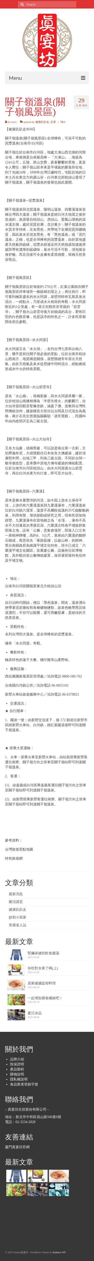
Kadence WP (59, 1252)
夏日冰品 (35, 1013)
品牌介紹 (17, 1059)
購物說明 (17, 1074)
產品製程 (17, 1069)
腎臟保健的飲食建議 (43, 953)
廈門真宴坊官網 (17, 1147)
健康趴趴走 (42, 121)
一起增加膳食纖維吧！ (45, 998)
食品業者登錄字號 (24, 1084)
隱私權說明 (19, 1079)
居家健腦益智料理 (42, 983)
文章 (53, 121)
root (13, 121)
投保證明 (17, 1064)
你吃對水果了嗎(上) (43, 968)
